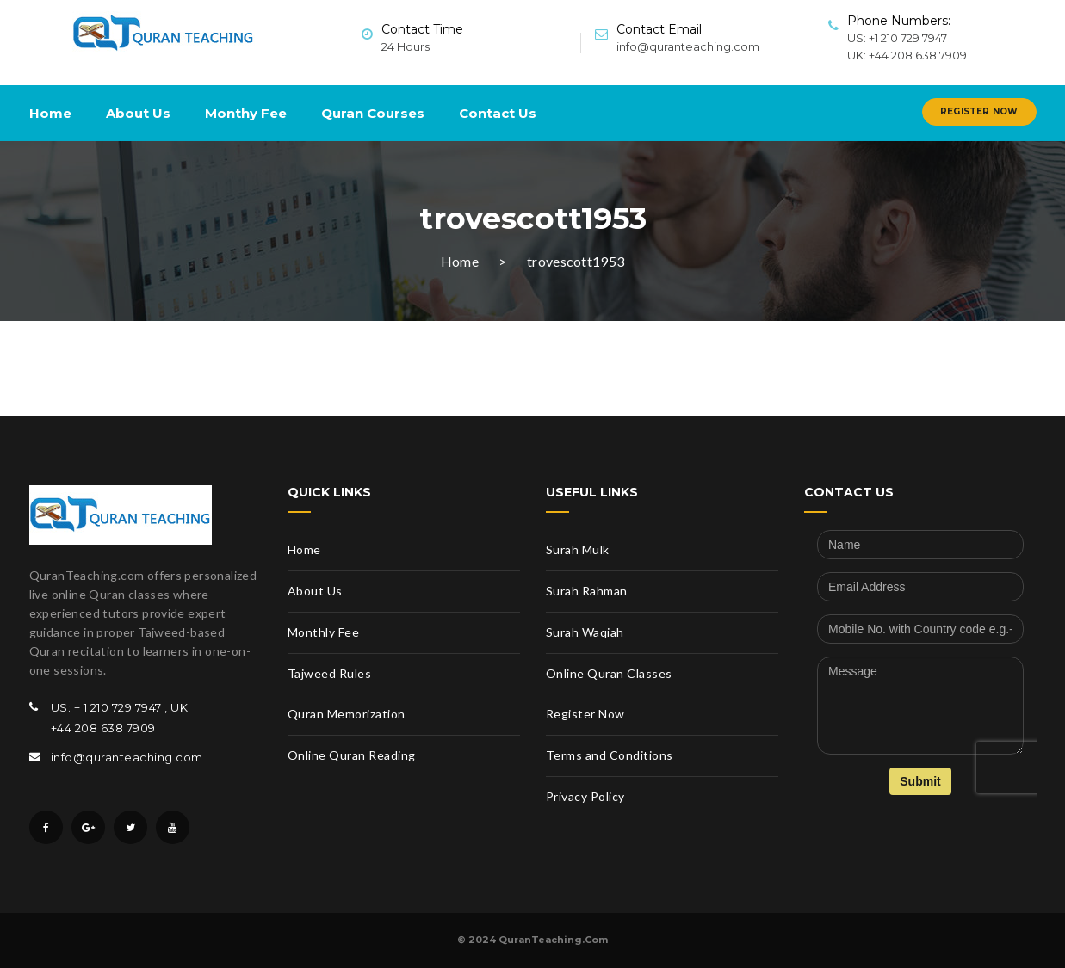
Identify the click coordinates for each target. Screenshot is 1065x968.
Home (50, 113)
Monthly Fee (324, 632)
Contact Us (497, 113)
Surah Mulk (578, 549)
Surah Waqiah (585, 632)
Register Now (979, 111)
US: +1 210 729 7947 (897, 38)
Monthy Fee (246, 113)
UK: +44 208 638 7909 (907, 55)
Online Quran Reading (352, 755)
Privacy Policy (585, 796)
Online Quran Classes (609, 673)
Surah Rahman (587, 590)
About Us (138, 113)
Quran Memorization (347, 713)
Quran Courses (372, 113)
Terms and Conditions (609, 755)
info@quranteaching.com (687, 46)
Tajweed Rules (330, 673)
